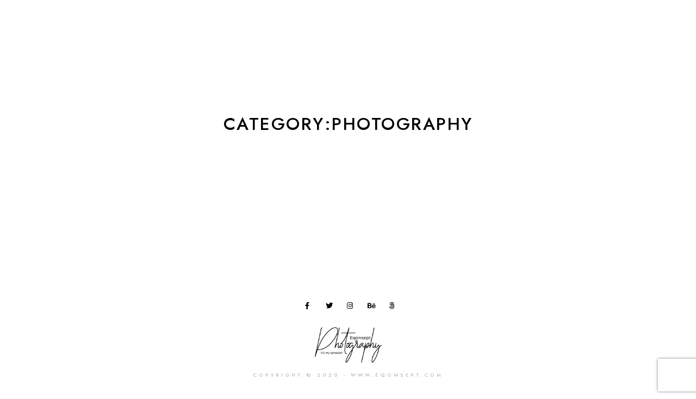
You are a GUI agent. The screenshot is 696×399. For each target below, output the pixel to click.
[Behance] (373, 307)
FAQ (568, 27)
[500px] (394, 307)
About (384, 27)
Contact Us (617, 27)
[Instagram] (352, 307)
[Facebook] (310, 307)
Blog (531, 27)
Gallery (431, 27)
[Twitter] (331, 307)
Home (341, 27)
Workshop (483, 27)
